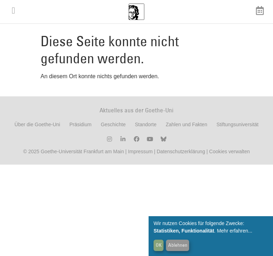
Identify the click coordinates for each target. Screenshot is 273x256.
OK (159, 245)
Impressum (139, 157)
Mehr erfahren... (234, 231)
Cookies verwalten (229, 157)
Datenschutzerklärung (181, 157)
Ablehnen (177, 245)
